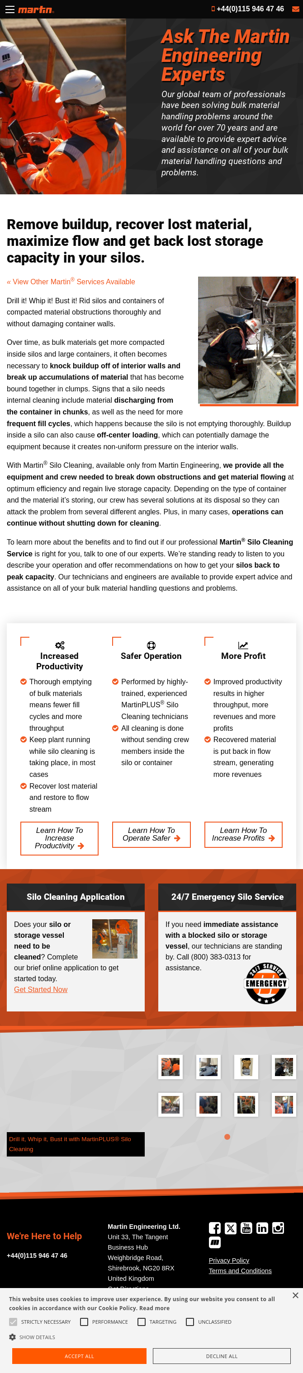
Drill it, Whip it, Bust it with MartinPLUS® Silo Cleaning (70, 1144)
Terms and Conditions (240, 1270)
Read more (154, 1308)
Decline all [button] (222, 1356)
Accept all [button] (79, 1356)
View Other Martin (42, 282)
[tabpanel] (227, 1093)
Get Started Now (40, 989)
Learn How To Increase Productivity (59, 838)
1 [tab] (227, 1137)
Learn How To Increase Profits (239, 834)
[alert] (151, 1330)
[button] (151, 1336)
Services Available (103, 282)
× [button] (295, 1296)
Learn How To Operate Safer (149, 834)
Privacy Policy (229, 1260)
